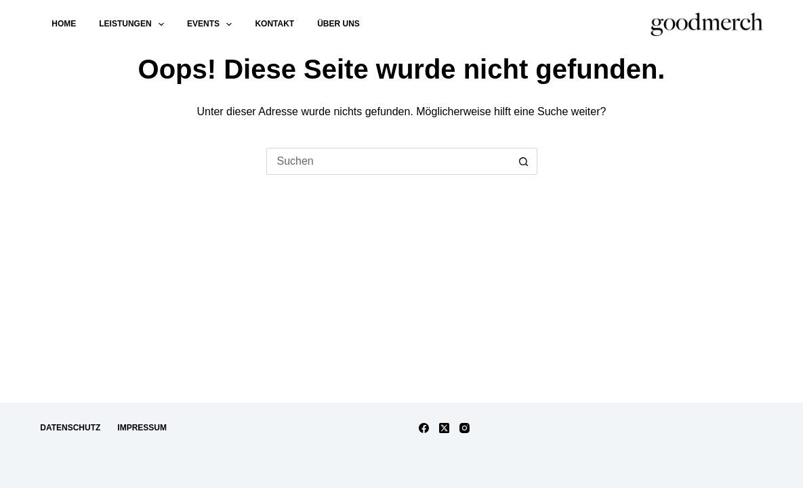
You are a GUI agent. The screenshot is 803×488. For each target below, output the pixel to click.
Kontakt (274, 23)
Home (64, 23)
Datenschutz (70, 427)
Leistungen (134, 24)
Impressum (142, 427)
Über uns (338, 23)
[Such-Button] (523, 161)
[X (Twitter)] (444, 428)
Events (212, 24)
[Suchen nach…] (388, 161)
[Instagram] (464, 428)
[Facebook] (424, 428)
